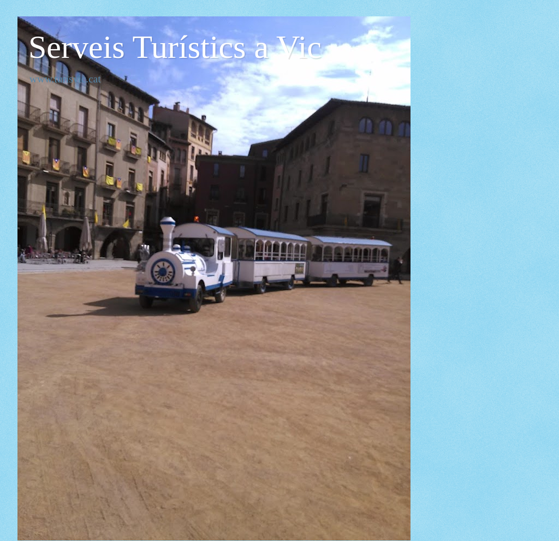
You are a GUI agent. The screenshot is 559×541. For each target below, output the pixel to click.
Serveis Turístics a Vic (175, 47)
